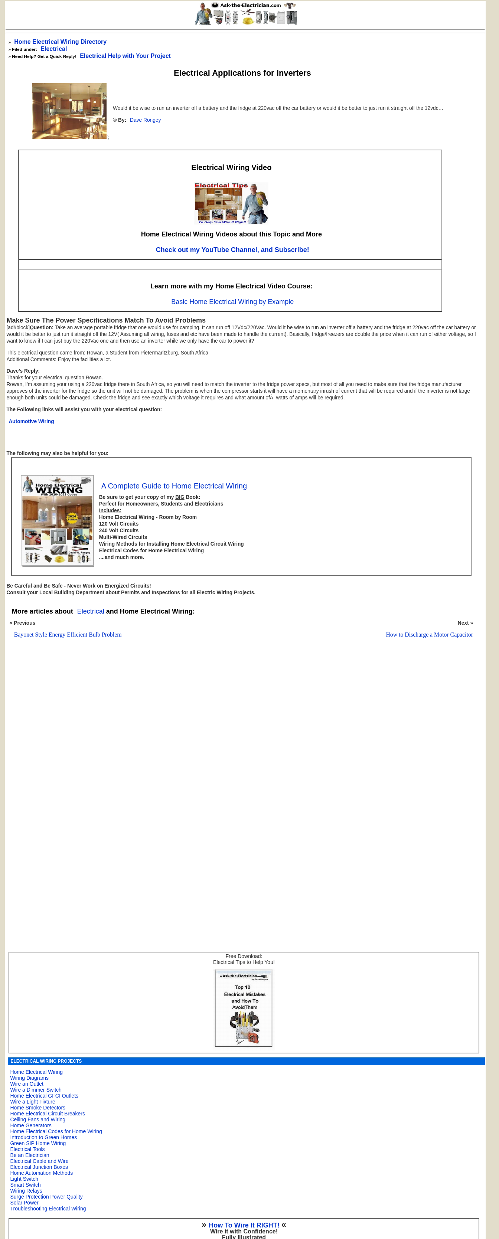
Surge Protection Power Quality (46, 1197)
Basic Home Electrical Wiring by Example (232, 301)
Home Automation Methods (41, 1173)
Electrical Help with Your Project (125, 56)
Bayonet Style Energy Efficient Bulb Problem (68, 634)
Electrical (53, 49)
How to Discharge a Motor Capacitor (429, 634)
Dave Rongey (145, 120)
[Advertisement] (239, 739)
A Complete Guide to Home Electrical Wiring (174, 486)
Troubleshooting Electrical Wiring (48, 1209)
